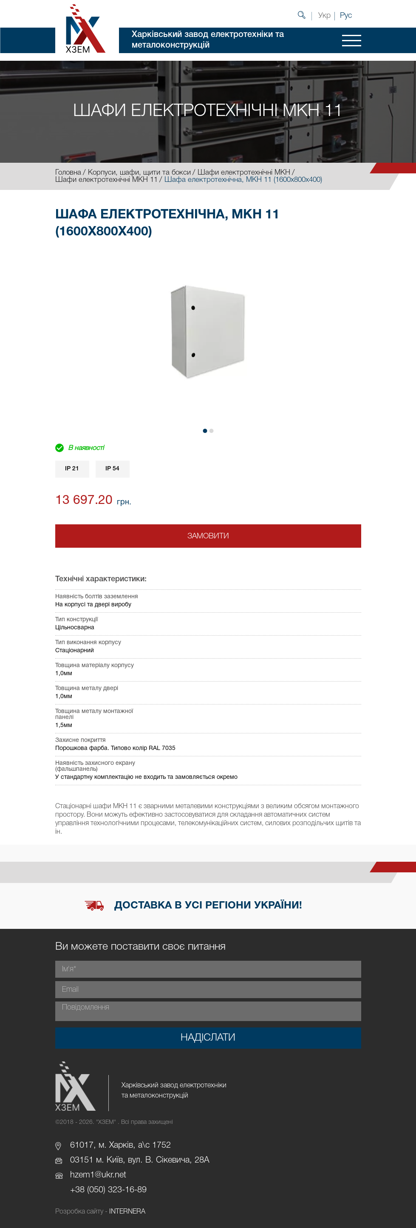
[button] (205, 431)
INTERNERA (127, 1212)
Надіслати (208, 1038)
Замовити (208, 536)
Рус (346, 15)
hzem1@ (86, 1175)
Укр (324, 15)
